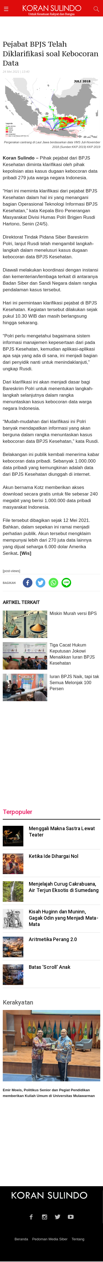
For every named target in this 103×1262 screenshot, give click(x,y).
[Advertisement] (51, 751)
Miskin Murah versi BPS (73, 613)
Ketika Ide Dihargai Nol (54, 856)
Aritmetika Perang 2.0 (53, 939)
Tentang (78, 1239)
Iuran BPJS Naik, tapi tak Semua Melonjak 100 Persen (74, 682)
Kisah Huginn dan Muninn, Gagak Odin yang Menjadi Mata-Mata (63, 918)
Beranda (21, 1239)
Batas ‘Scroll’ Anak (49, 967)
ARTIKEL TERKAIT (21, 602)
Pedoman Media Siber (50, 1239)
